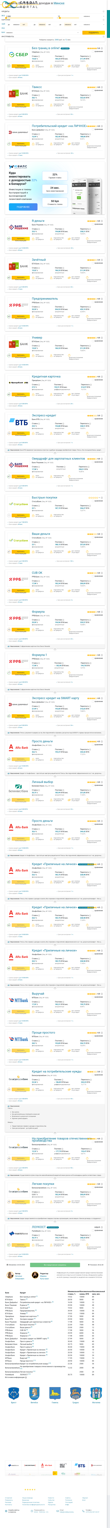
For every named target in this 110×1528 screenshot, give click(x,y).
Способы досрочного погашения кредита (75, 1428)
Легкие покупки (43, 1184)
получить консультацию (20, 66)
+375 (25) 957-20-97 (92, 1512)
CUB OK (37, 573)
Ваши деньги (41, 534)
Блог (84, 1500)
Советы (68, 1498)
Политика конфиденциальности (33, 1504)
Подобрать (94, 33)
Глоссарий (69, 1502)
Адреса (50, 1502)
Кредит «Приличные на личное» (54, 864)
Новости (51, 1498)
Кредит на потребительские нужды (57, 1071)
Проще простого (43, 1032)
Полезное (68, 1500)
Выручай (38, 993)
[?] (39, 56)
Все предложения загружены (55, 1265)
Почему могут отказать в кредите (72, 1421)
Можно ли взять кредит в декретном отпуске (77, 1415)
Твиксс (37, 87)
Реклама (8, 1502)
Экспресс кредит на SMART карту (55, 698)
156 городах (33, 1451)
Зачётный (39, 259)
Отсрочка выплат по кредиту (70, 1418)
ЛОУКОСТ (39, 1227)
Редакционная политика (30, 1502)
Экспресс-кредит (44, 415)
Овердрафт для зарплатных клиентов (58, 458)
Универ (37, 337)
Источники (16, 1377)
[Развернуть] (29, 10)
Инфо (67, 1504)
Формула (38, 611)
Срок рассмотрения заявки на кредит (74, 1431)
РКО (3, 27)
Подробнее (23, 207)
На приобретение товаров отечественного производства (62, 1139)
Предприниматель (45, 298)
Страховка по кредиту (68, 1434)
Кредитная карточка (46, 376)
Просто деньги (42, 741)
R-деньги (38, 221)
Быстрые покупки (44, 497)
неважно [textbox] (87, 16)
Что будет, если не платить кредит (73, 1440)
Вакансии (25, 1500)
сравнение (98, 51)
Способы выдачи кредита (69, 1424)
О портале (8, 1498)
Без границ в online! (46, 48)
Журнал (85, 1498)
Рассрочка (51, 1504)
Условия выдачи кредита (69, 1437)
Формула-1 (39, 655)
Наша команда (27, 1498)
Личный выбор (42, 782)
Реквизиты (9, 1500)
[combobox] (93, 16)
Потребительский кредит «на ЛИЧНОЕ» (59, 126)
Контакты (8, 1504)
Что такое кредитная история (71, 1443)
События (51, 1500)
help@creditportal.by (67, 1512)
